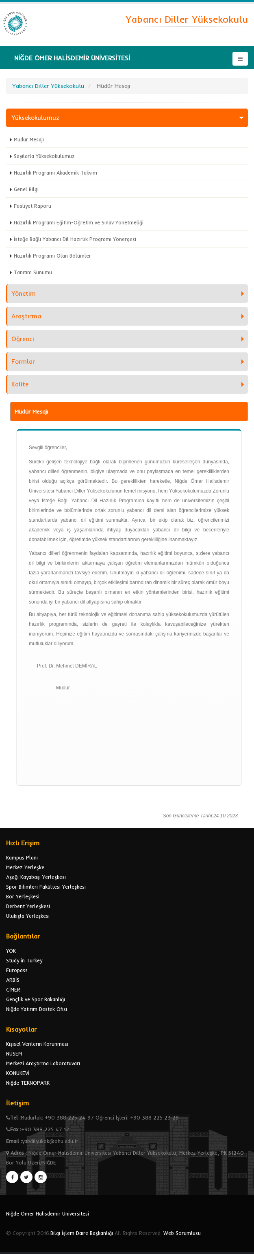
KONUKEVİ (17, 1073)
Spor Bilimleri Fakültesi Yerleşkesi (46, 886)
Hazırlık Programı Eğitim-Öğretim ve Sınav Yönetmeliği (78, 222)
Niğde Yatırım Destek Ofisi (36, 1009)
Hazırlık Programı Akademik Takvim (55, 172)
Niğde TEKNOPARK (28, 1082)
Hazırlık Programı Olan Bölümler (52, 255)
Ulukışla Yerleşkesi (28, 916)
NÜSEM (14, 1053)
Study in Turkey (24, 960)
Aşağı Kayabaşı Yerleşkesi (36, 877)
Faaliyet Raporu (32, 206)
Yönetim (23, 293)
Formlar (23, 361)
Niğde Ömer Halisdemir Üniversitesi (47, 1213)
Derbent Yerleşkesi (28, 906)
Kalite (19, 384)
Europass (17, 970)
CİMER (13, 989)
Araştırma (26, 316)
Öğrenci (22, 339)
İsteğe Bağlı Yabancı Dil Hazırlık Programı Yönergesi (75, 239)
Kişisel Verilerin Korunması (37, 1044)
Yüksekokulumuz (35, 118)
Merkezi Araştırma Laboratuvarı (43, 1063)
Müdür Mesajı (29, 139)
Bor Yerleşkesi (22, 896)
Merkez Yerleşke (25, 867)
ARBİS (13, 980)
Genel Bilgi (26, 189)
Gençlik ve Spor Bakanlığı (35, 999)
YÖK (11, 950)
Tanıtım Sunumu (33, 272)
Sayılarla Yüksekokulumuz (44, 156)
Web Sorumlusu (182, 1233)
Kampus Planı (22, 857)
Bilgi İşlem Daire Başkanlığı (81, 1233)
